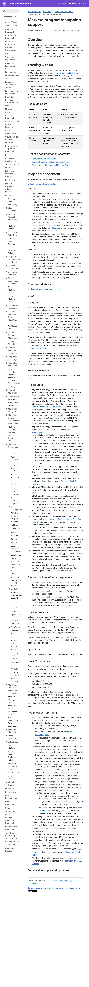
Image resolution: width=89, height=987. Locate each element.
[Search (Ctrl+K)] (10, 11)
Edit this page (56, 888)
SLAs (54, 228)
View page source (37, 888)
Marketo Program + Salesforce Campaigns (50, 162)
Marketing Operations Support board (44, 289)
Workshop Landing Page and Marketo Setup (51, 165)
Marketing (47, 11)
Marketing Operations (64, 11)
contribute (75, 888)
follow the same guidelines (64, 73)
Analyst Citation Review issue (44, 407)
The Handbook (34, 11)
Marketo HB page (38, 348)
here (30, 378)
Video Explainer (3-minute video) (42, 184)
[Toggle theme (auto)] (84, 3)
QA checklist (67, 605)
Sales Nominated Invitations (44, 159)
